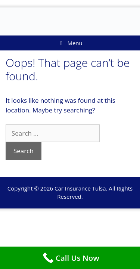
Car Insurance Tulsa (80, 188)
